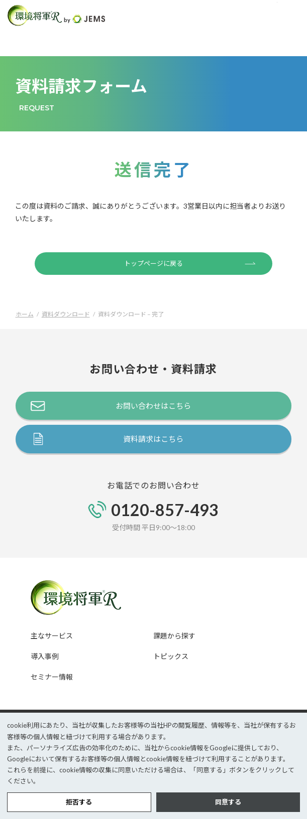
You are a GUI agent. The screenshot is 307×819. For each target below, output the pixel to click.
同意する (228, 802)
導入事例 (45, 656)
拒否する (79, 802)
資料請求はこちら (153, 438)
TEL (266, 15)
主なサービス (52, 635)
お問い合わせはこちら (153, 405)
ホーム (25, 314)
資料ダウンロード (66, 314)
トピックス (170, 656)
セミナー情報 (52, 677)
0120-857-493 (165, 510)
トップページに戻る (190, 262)
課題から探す (174, 635)
